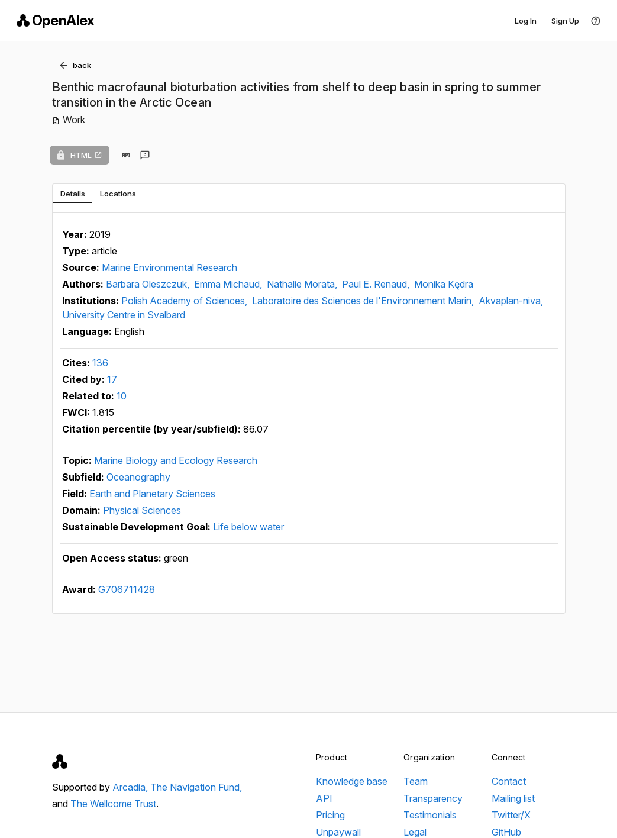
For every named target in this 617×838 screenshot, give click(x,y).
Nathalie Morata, (303, 284)
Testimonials (430, 815)
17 (112, 379)
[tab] (72, 193)
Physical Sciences (142, 510)
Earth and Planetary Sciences (152, 493)
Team (415, 781)
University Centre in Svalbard (123, 315)
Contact (509, 781)
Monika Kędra (443, 284)
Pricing (330, 815)
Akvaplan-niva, (511, 301)
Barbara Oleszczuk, (149, 284)
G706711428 (126, 589)
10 (122, 396)
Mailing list (513, 798)
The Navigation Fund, (196, 787)
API (324, 798)
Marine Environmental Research (169, 267)
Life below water (248, 527)
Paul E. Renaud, (377, 284)
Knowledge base (351, 781)
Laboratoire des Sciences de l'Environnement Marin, (364, 301)
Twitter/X (511, 815)
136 (100, 363)
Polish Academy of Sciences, (185, 301)
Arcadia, (131, 787)
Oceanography (138, 477)
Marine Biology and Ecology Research (175, 460)
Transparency (433, 798)
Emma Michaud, (229, 284)
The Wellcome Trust (113, 804)
